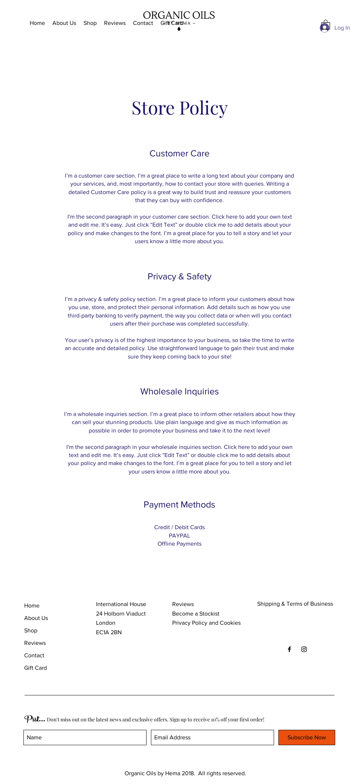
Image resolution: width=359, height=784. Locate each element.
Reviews (35, 643)
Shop (30, 630)
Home (32, 605)
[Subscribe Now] (306, 737)
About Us (36, 618)
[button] (325, 24)
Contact (34, 655)
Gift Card (35, 668)
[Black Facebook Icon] (289, 649)
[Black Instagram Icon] (304, 649)
